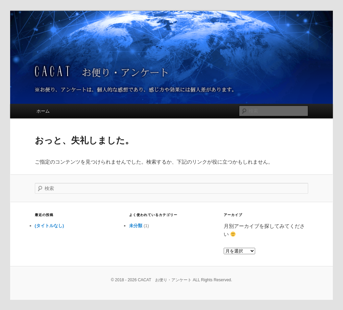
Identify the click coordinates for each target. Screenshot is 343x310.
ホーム (43, 111)
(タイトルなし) (49, 225)
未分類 (135, 225)
